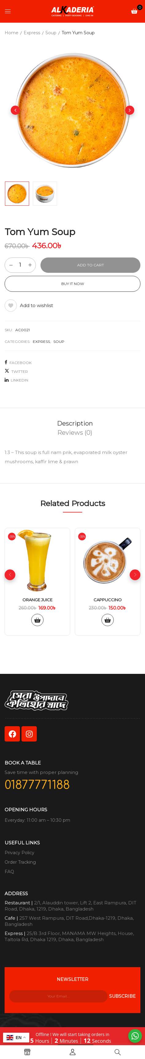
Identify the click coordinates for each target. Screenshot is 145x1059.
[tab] (74, 423)
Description (75, 423)
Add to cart (90, 265)
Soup (50, 33)
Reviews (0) (74, 432)
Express (32, 33)
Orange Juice (37, 600)
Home (11, 33)
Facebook (18, 362)
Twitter (16, 371)
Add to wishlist (36, 305)
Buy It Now (72, 283)
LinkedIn (16, 379)
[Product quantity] (20, 265)
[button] (134, 11)
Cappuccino (107, 600)
